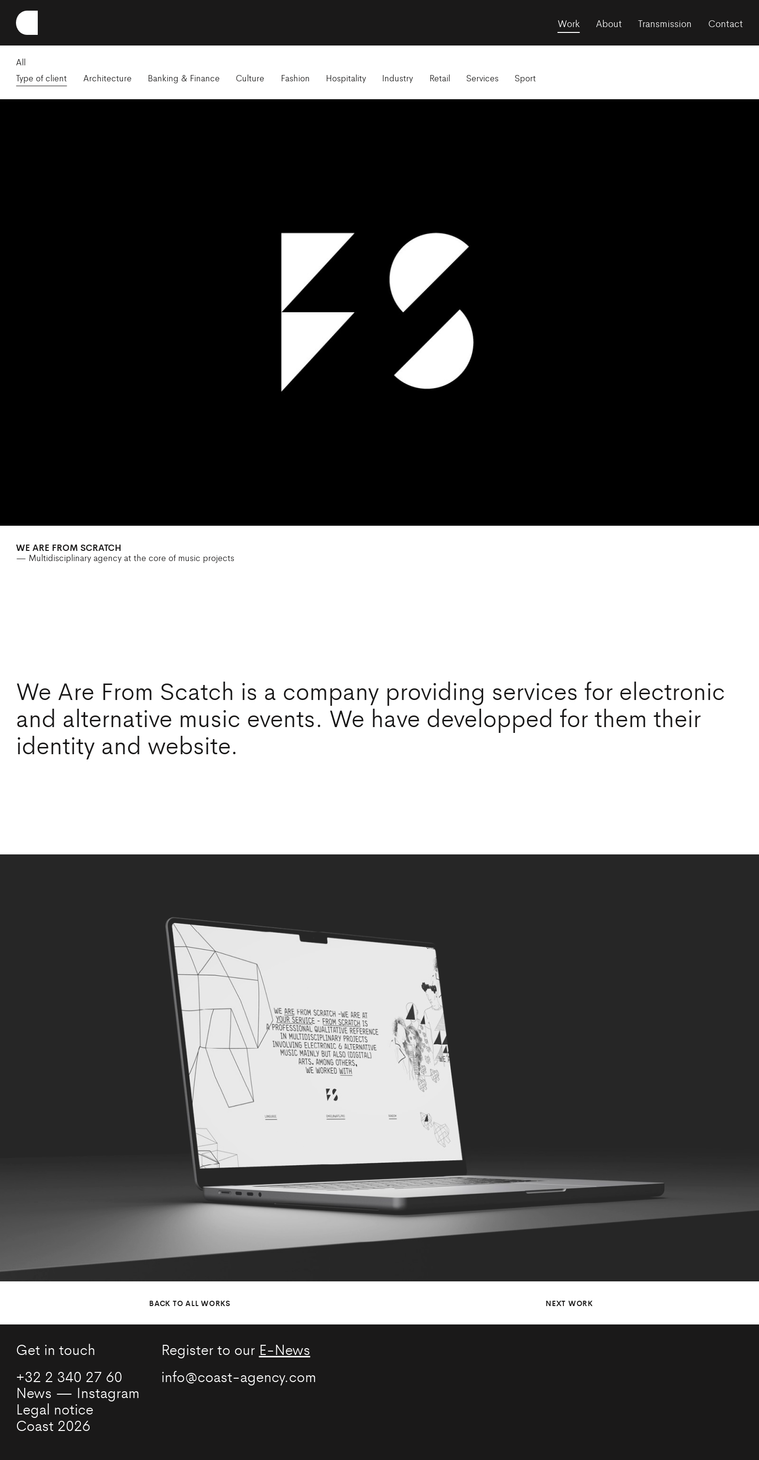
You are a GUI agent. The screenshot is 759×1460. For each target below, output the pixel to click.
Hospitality (346, 78)
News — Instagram (77, 1392)
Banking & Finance (184, 78)
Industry (397, 78)
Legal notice (54, 1408)
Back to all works (189, 1303)
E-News (284, 1348)
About (609, 23)
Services (482, 78)
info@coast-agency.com (238, 1376)
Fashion (295, 78)
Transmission (665, 23)
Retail (439, 78)
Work (569, 23)
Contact (725, 23)
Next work (569, 1303)
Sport (525, 78)
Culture (250, 78)
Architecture (107, 78)
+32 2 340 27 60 (69, 1376)
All (21, 62)
